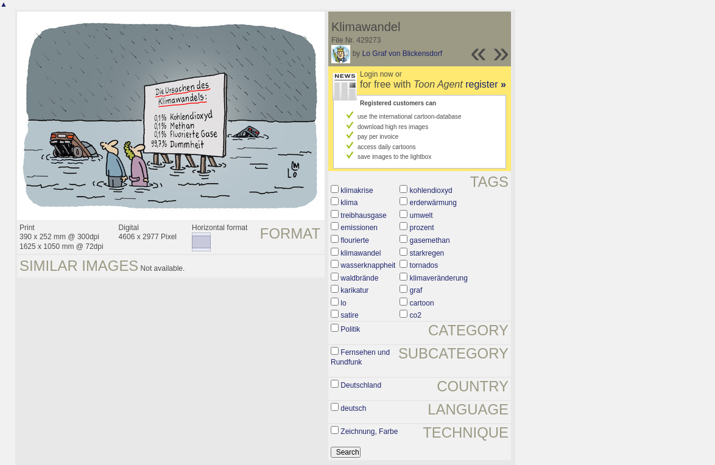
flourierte (354, 240)
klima (349, 202)
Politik (350, 329)
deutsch (353, 408)
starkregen (427, 253)
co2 (415, 315)
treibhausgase (363, 215)
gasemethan (430, 240)
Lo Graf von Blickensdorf (402, 53)
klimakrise (356, 190)
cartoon (422, 303)
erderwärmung (433, 202)
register (485, 84)
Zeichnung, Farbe (369, 431)
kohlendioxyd (431, 190)
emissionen (359, 227)
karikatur (354, 290)
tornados (424, 265)
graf (416, 290)
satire (349, 315)
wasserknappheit (367, 265)
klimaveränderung (439, 278)
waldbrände (359, 278)
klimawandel (360, 253)
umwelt (421, 215)
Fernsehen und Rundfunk (360, 357)
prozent (422, 227)
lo (343, 303)
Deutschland (360, 385)
